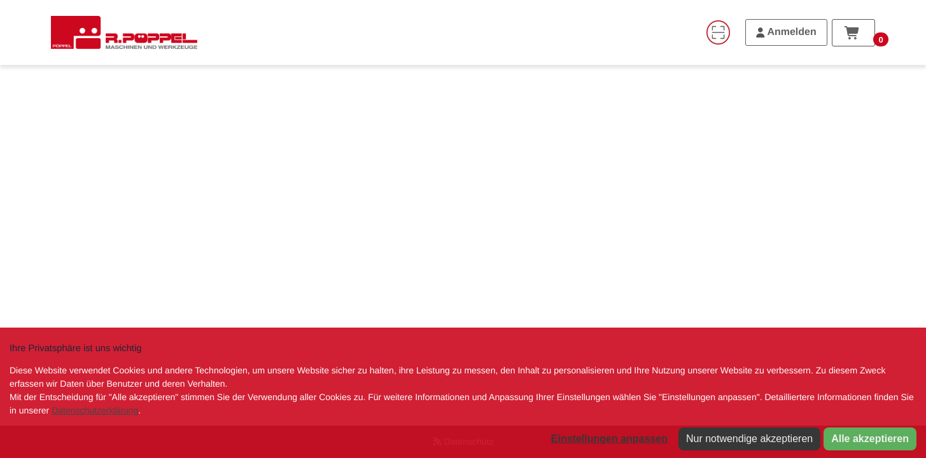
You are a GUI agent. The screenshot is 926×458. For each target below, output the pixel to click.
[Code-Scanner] (718, 32)
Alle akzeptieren (870, 438)
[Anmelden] (786, 32)
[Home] (124, 32)
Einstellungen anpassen (609, 438)
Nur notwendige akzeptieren (749, 438)
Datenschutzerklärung (95, 410)
